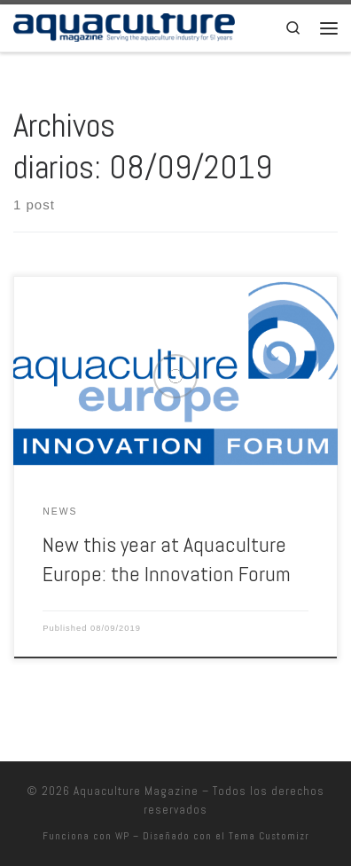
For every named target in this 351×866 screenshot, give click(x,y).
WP (122, 836)
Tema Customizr (269, 836)
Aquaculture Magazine (136, 791)
